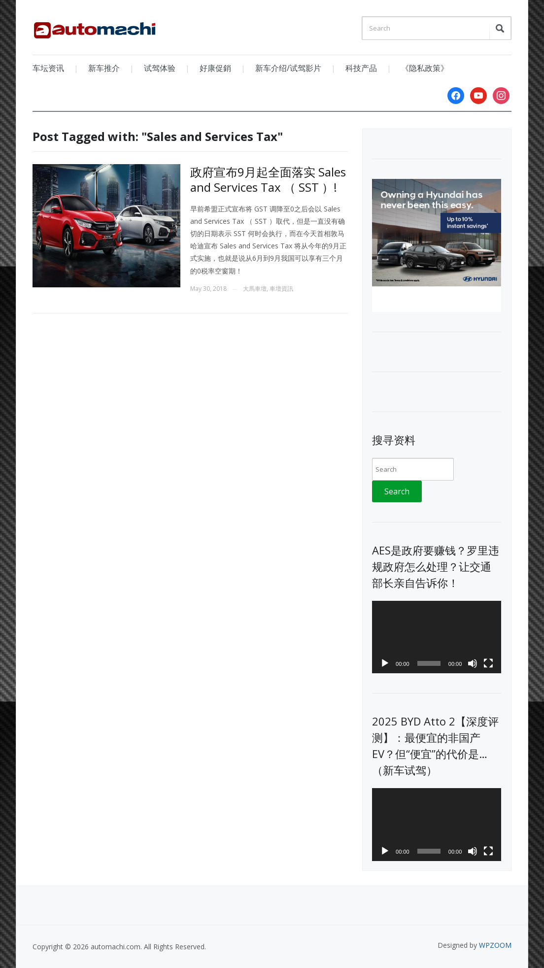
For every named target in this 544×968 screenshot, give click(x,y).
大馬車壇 (255, 288)
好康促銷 (215, 68)
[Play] (385, 663)
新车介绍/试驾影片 (288, 68)
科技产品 (361, 68)
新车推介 (104, 68)
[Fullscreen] (488, 663)
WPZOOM (495, 945)
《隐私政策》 (424, 68)
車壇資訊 (281, 288)
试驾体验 (159, 68)
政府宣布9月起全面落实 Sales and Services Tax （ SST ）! (268, 179)
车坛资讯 (48, 68)
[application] (436, 637)
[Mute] (472, 663)
